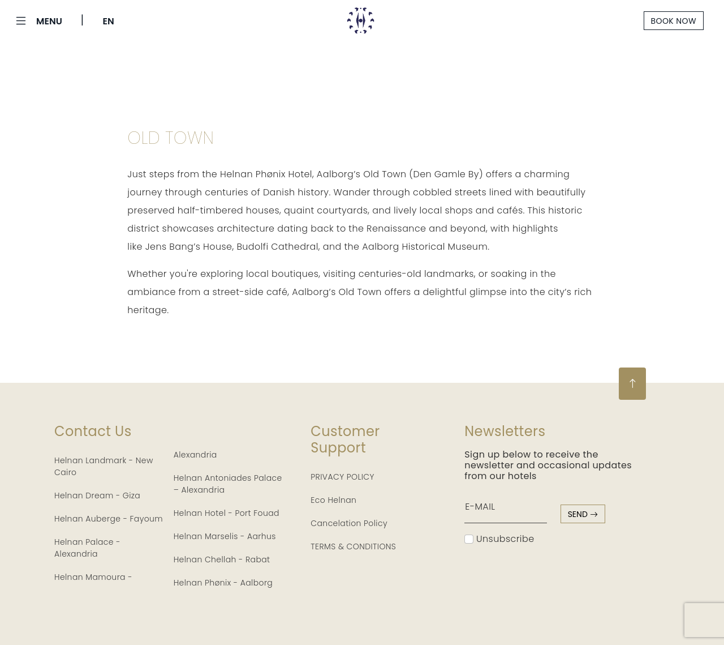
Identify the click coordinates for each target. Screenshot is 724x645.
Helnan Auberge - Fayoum (108, 518)
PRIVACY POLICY (342, 476)
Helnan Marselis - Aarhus (225, 536)
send (583, 514)
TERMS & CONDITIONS (353, 546)
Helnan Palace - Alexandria (87, 547)
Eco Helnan (333, 500)
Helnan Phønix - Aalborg (223, 582)
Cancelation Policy (349, 523)
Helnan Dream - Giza (97, 495)
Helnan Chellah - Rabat (222, 559)
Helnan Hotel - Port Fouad (226, 513)
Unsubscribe (499, 538)
